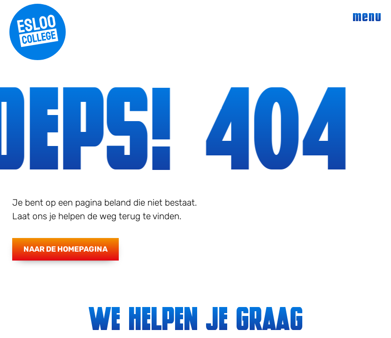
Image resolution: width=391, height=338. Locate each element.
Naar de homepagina (65, 249)
